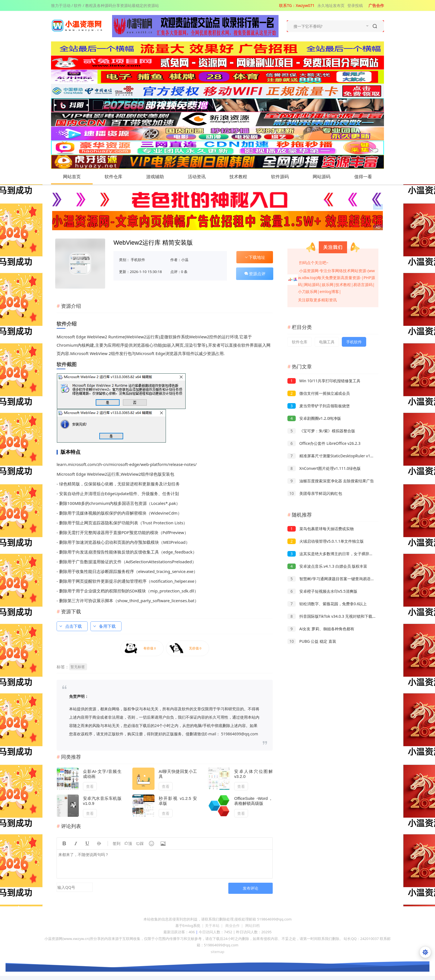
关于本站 (212, 925)
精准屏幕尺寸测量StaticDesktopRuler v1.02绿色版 (337, 455)
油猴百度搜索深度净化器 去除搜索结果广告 (330, 480)
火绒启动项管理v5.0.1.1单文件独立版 (325, 541)
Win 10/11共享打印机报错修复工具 (323, 380)
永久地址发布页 (331, 5)
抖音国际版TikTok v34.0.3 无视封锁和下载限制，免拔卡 (341, 616)
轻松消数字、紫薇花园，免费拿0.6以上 (327, 603)
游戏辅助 (160, 176)
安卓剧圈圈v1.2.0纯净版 (314, 418)
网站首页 (72, 176)
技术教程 (243, 176)
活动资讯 (202, 176)
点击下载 (70, 626)
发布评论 (250, 888)
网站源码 (327, 176)
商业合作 (232, 925)
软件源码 (285, 176)
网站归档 (252, 925)
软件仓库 (119, 176)
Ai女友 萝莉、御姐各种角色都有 (320, 628)
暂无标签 (77, 666)
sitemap (217, 951)
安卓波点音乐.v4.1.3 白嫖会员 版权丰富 (327, 566)
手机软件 (138, 259)
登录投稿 (355, 5)
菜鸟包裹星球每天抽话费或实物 (320, 528)
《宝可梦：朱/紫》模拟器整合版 (321, 430)
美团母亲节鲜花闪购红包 (314, 493)
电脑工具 (327, 341)
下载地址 (254, 257)
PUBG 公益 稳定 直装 (311, 641)
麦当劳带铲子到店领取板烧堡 (318, 405)
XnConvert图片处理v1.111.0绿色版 (324, 468)
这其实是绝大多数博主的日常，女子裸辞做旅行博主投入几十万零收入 (353, 553)
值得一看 (368, 176)
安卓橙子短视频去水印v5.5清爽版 (322, 591)
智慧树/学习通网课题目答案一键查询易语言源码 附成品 (341, 578)
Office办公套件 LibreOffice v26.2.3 (323, 443)
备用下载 (104, 626)
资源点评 (254, 273)
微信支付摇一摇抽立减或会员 (318, 393)
